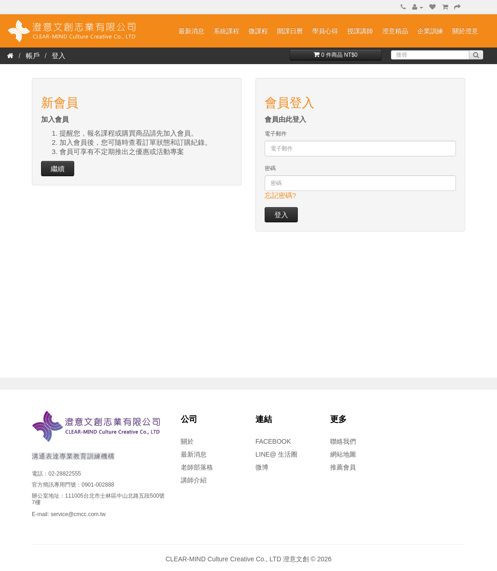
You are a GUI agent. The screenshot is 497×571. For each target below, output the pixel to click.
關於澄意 (465, 31)
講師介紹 (194, 480)
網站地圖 (343, 454)
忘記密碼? (280, 195)
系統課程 (226, 31)
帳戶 (33, 55)
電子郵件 (276, 134)
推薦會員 (343, 467)
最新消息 (191, 31)
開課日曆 (290, 31)
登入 (58, 55)
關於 (187, 441)
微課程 (258, 31)
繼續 (58, 168)
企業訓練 (430, 31)
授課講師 (360, 31)
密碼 (270, 168)
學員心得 (325, 31)
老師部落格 (197, 467)
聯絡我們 (343, 441)
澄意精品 (395, 31)
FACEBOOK (273, 441)
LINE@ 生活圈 (276, 454)
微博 (261, 467)
